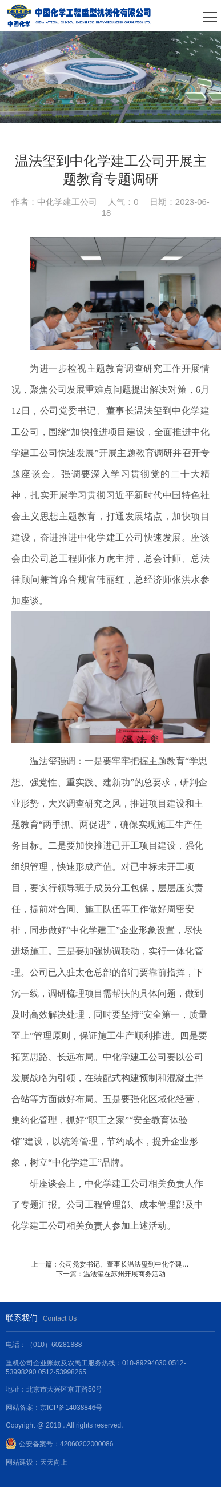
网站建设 (19, 1462)
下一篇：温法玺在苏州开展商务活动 (111, 1274)
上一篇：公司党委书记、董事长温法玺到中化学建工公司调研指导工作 (110, 1264)
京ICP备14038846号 (71, 1408)
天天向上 (53, 1462)
